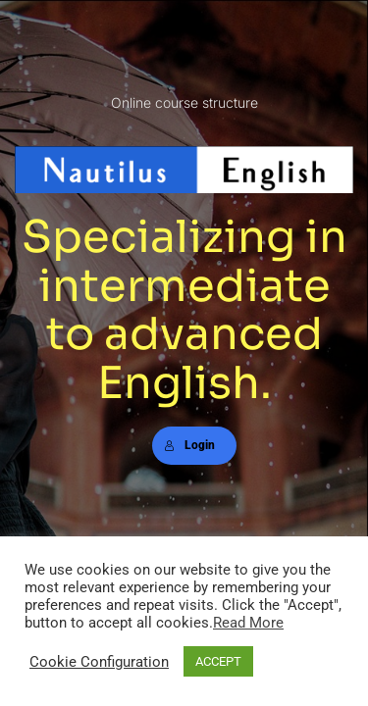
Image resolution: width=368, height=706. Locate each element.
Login (189, 445)
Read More (248, 622)
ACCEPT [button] (218, 661)
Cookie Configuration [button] (99, 662)
